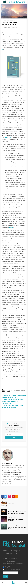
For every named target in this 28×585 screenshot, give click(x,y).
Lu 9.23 (11, 227)
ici (2, 49)
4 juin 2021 (10, 524)
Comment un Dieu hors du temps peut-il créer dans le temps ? (17, 512)
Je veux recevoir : (7, 566)
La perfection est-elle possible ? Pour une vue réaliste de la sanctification (13, 401)
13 (10, 137)
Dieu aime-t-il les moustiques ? (17, 505)
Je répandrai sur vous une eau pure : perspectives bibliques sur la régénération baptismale (11, 474)
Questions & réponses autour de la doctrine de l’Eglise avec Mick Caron (17, 527)
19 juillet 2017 (11, 503)
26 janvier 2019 (11, 517)
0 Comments (15, 27)
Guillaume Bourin (7, 27)
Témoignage (5, 20)
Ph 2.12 (7, 137)
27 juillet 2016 (11, 509)
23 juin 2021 (12, 20)
